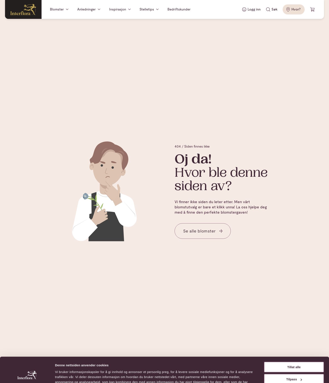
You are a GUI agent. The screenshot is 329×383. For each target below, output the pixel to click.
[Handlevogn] (313, 9)
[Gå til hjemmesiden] (23, 9)
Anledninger (86, 9)
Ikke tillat (294, 368)
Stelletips (147, 9)
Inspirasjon (117, 9)
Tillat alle (294, 343)
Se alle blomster (203, 231)
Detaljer (61, 375)
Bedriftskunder (179, 9)
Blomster (57, 9)
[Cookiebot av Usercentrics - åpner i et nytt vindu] (27, 375)
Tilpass (294, 355)
